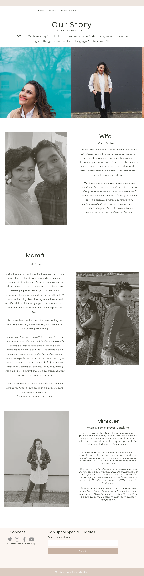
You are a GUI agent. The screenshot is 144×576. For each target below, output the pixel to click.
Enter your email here (59, 537)
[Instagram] (17, 539)
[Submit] (83, 551)
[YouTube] (31, 539)
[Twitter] (10, 539)
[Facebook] (24, 539)
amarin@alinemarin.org (23, 543)
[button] (68, 10)
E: (8, 543)
